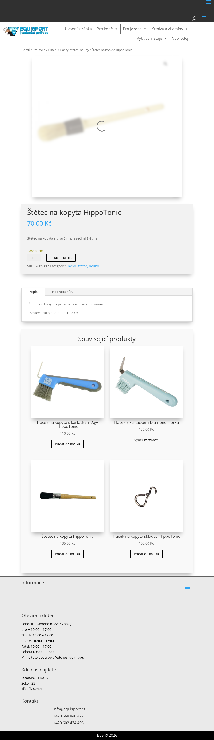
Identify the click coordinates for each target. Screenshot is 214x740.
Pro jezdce (135, 29)
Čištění (52, 50)
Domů (25, 50)
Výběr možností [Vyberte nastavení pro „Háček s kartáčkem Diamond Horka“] (146, 440)
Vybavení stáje (152, 38)
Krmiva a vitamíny (170, 29)
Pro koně (107, 29)
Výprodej (180, 38)
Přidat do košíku (61, 258)
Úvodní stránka (78, 28)
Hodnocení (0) (63, 291)
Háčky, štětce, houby (74, 50)
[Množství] (34, 257)
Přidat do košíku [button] (67, 444)
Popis (33, 291)
